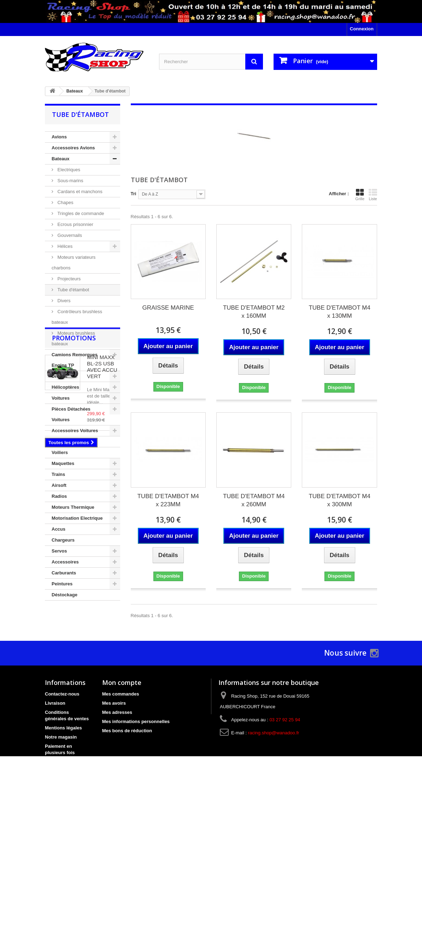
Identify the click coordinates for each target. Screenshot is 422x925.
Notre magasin (61, 855)
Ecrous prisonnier (74, 224)
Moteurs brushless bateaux (73, 338)
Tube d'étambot (72, 289)
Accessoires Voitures (75, 430)
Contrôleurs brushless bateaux (77, 317)
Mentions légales (63, 846)
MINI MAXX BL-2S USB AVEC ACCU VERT (102, 650)
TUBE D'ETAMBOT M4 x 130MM (339, 311)
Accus (58, 529)
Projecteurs (68, 278)
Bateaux (61, 158)
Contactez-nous (62, 812)
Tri (133, 193)
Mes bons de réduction (127, 849)
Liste (373, 194)
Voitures (61, 398)
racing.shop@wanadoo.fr (273, 851)
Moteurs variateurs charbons (73, 262)
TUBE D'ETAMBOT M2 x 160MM (254, 311)
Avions (59, 136)
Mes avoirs (114, 821)
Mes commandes (120, 812)
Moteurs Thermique (73, 507)
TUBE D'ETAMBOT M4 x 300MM (339, 500)
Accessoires (65, 562)
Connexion (362, 28)
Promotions (74, 621)
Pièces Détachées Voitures (71, 414)
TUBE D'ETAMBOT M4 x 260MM (254, 500)
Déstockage (64, 594)
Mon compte (121, 801)
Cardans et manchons (79, 191)
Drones (60, 376)
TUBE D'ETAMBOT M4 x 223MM (168, 500)
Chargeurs (63, 540)
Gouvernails (69, 235)
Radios (59, 496)
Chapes (64, 202)
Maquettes (63, 463)
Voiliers (60, 452)
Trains (58, 474)
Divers (63, 300)
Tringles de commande (80, 213)
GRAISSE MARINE (168, 307)
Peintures (62, 583)
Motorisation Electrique (77, 518)
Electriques (68, 169)
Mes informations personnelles (136, 840)
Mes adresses (117, 831)
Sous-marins (69, 180)
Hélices (64, 246)
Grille (359, 194)
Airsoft (59, 485)
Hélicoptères (65, 387)
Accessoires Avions (73, 147)
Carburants (64, 572)
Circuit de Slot (67, 441)
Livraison (55, 821)
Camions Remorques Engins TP (75, 360)
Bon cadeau (58, 880)
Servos (59, 551)
